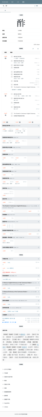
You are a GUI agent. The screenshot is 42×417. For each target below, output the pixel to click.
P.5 (38, 115)
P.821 (38, 296)
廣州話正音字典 (17, 56)
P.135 (38, 78)
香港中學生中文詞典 (18, 65)
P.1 (38, 311)
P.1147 (37, 288)
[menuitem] (21, 369)
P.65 (12, 240)
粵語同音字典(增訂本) (19, 61)
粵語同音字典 (17, 76)
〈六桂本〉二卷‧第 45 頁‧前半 (32, 320)
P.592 (38, 304)
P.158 (12, 233)
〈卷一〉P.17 (10, 225)
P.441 (38, 262)
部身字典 (16, 84)
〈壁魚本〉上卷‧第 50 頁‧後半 (32, 318)
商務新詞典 (16, 67)
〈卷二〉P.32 (10, 226)
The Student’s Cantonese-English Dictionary (24, 87)
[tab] (5, 10)
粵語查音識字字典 (18, 74)
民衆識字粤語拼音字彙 (19, 116)
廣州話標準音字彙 (18, 72)
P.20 (38, 108)
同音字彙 (16, 81)
